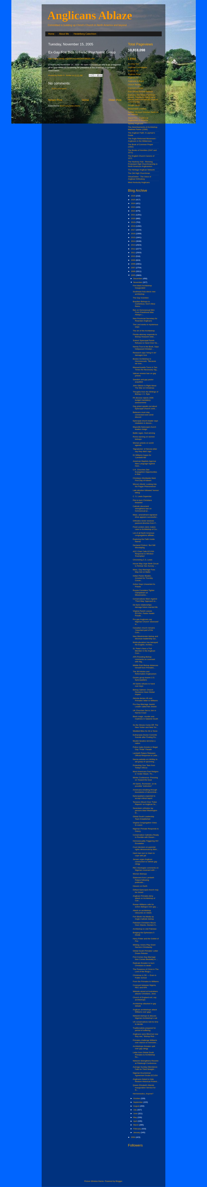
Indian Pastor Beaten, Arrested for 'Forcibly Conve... (143, 578)
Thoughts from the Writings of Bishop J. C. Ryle (145, 393)
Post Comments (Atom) (70, 106)
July (135, 1110)
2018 (133, 226)
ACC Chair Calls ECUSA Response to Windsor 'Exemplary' (143, 553)
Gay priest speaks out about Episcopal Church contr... (145, 407)
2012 (133, 249)
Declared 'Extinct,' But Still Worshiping (144, 546)
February (137, 1129)
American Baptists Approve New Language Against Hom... (144, 463)
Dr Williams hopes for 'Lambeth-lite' (142, 456)
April (135, 1121)
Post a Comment (59, 89)
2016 (133, 233)
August (136, 1106)
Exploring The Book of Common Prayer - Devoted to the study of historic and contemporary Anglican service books (143, 98)
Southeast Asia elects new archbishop (144, 293)
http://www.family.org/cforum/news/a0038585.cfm (71, 58)
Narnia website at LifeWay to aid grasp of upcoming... (145, 760)
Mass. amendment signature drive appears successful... (145, 516)
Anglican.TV (133, 78)
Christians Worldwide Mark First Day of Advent (144, 479)
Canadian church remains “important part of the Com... (144, 630)
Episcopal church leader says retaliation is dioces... (145, 422)
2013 (133, 245)
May (135, 1117)
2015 (133, 237)
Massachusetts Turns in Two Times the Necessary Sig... (145, 368)
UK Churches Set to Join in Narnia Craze (144, 711)
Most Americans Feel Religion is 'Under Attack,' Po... (146, 772)
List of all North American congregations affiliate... (144, 534)
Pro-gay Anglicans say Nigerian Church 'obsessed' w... (146, 621)
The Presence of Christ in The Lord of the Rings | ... (146, 970)
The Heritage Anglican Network (141, 170)
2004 (133, 1137)
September (138, 1102)
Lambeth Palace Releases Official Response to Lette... (146, 754)
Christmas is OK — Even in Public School (144, 976)
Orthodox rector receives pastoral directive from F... (145, 522)
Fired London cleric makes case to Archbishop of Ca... (145, 528)
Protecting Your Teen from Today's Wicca (144, 766)
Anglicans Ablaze (89, 15)
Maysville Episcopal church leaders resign (144, 428)
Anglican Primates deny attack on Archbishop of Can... (144, 898)
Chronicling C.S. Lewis (142, 560)
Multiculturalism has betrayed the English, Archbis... (145, 643)
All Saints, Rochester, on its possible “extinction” (144, 785)
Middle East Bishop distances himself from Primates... (145, 666)
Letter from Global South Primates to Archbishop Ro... (144, 1054)
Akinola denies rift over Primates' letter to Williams (145, 699)
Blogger (119, 1181)
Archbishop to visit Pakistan (145, 929)
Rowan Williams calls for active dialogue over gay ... (145, 905)
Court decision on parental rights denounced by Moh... (145, 848)
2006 (133, 271)
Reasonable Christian (137, 109)
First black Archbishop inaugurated (142, 287)
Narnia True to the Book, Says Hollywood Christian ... (146, 348)
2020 (133, 218)
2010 (133, 256)
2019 (133, 222)
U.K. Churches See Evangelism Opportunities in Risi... (145, 472)
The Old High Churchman (139, 173)
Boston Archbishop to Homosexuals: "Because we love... (144, 361)
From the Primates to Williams (146, 981)
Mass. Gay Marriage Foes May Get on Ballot (144, 571)
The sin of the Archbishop (144, 331)
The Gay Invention (141, 298)
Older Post (115, 99)
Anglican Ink (133, 71)
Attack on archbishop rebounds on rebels (142, 911)
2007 (133, 268)
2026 (133, 196)
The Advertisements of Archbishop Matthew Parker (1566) (142, 128)
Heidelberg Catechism (85, 34)
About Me (64, 34)
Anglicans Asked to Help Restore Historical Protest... (146, 1080)
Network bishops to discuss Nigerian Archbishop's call (145, 1017)
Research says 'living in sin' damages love (144, 354)
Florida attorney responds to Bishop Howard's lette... (145, 335)
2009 (133, 260)
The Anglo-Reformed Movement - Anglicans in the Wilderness (142, 140)
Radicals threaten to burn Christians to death (144, 964)
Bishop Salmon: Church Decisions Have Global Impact (144, 692)
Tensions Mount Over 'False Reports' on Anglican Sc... (145, 803)
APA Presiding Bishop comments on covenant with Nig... (144, 659)
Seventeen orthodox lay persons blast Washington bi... (145, 810)
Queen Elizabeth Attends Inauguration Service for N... (144, 1087)
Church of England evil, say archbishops (144, 998)
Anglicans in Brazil (136, 81)
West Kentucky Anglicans (139, 182)
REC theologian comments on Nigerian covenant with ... (146, 869)
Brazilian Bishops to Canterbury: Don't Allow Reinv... (144, 303)
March (136, 1125)
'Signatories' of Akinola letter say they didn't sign (145, 450)
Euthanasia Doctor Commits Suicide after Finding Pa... (145, 736)
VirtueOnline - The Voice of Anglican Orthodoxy (139, 178)
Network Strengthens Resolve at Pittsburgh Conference (146, 1062)
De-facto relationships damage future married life (145, 606)
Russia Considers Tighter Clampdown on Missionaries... (144, 592)
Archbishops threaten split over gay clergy (144, 1047)
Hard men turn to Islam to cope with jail (144, 854)
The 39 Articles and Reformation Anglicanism (144, 672)
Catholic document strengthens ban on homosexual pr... (142, 508)
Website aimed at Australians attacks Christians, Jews (145, 992)
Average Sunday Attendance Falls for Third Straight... (145, 1068)
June (135, 1113)
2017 (133, 230)
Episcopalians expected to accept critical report (144, 797)
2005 (133, 275)
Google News (134, 105)
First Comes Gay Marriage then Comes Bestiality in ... (145, 958)
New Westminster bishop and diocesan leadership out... (145, 637)
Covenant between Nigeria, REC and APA (144, 986)
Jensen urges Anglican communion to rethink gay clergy (145, 861)
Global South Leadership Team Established (143, 817)
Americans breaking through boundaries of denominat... (145, 791)
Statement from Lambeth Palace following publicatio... (143, 879)
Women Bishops (140, 874)
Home (51, 34)
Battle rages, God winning (144, 433)
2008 (133, 264)
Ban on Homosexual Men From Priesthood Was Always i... (144, 312)
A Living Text (133, 64)
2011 (133, 252)
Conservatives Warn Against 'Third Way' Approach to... (145, 600)
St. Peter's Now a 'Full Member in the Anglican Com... (144, 650)
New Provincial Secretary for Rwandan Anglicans (145, 319)
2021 (133, 215)
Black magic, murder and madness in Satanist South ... (145, 718)
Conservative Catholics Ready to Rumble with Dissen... (146, 836)
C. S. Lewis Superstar (142, 496)
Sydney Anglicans (135, 124)
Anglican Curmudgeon (137, 67)
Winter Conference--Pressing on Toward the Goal (145, 778)
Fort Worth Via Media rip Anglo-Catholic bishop (143, 918)
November (138, 282)
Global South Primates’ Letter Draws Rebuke (145, 952)
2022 (133, 211)
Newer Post (55, 99)
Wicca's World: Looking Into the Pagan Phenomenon (145, 485)
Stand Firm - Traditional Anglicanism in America (138, 119)
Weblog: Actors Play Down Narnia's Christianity (144, 946)
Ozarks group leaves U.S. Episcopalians (144, 678)
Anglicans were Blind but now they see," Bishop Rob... (145, 1035)
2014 (133, 241)
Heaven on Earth (140, 886)
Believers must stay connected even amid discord (143, 414)
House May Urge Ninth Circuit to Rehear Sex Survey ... (146, 565)
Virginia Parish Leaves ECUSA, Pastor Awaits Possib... (144, 613)
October (137, 1098)
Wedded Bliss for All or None (145, 731)
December (138, 278)
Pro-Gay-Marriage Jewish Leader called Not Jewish (145, 705)
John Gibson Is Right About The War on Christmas (144, 387)
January (137, 1132)
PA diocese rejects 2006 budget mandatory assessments (143, 400)
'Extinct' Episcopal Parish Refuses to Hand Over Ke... (146, 341)
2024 (133, 203)
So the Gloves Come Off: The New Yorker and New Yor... (145, 726)
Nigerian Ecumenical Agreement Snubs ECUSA (145, 1074)
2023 (133, 207)
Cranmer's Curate (135, 88)
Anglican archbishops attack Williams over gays (145, 1011)
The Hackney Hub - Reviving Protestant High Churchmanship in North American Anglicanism (143, 164)
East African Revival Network (140, 91)
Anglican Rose (134, 74)
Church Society (134, 84)
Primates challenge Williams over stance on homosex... (145, 1041)
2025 (133, 200)
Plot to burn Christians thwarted (142, 501)
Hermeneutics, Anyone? (143, 1094)
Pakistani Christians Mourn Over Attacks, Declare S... (145, 924)
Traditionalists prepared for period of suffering (144, 1029)
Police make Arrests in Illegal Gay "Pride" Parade (145, 748)
